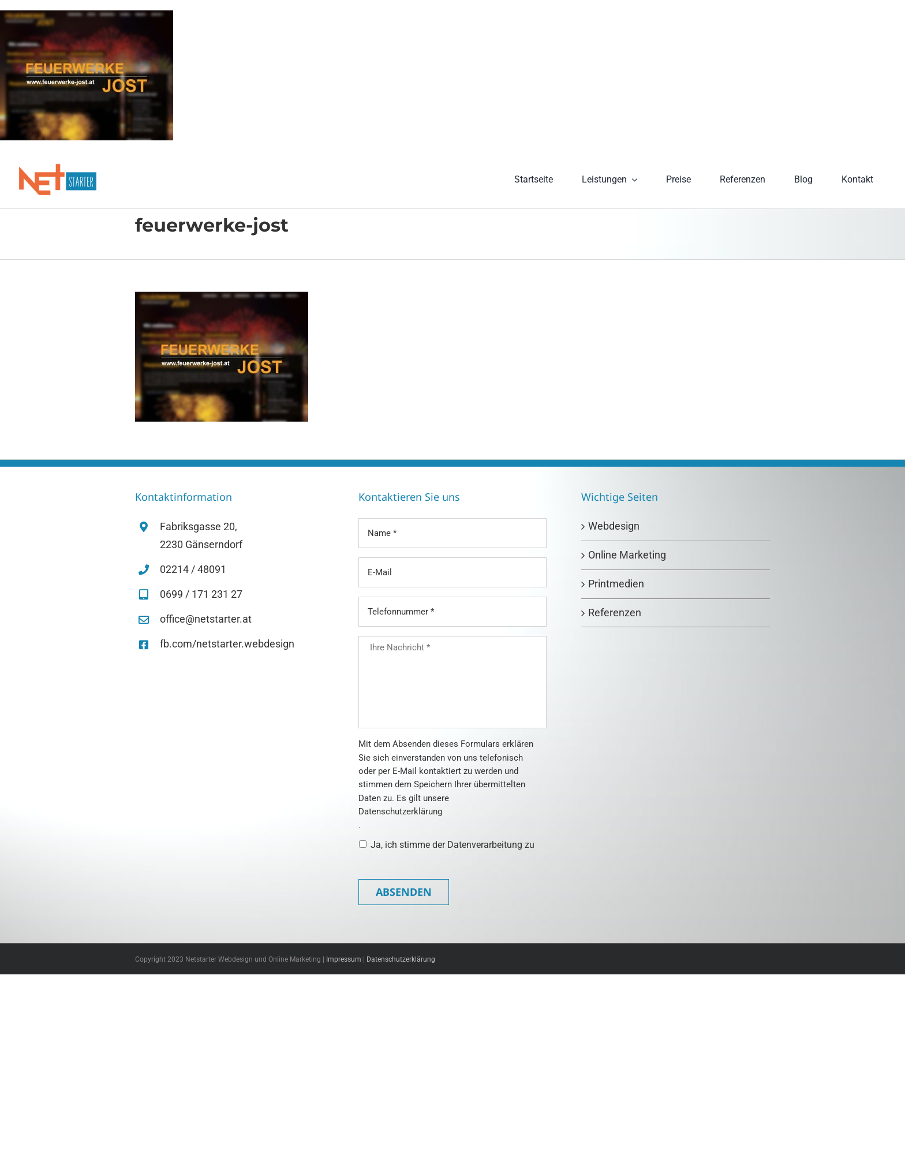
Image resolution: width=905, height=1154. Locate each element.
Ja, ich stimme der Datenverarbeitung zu (452, 844)
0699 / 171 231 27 (201, 594)
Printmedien (616, 584)
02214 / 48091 (193, 569)
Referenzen (614, 612)
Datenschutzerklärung (400, 811)
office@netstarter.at (206, 619)
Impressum (343, 959)
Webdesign (614, 526)
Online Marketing (627, 555)
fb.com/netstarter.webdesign (227, 644)
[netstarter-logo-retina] (57, 168)
